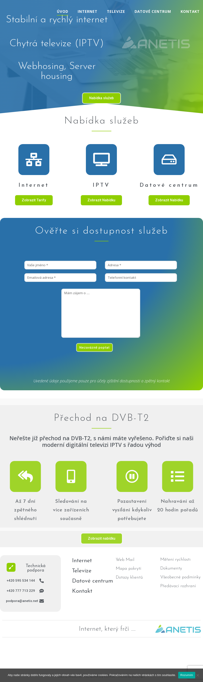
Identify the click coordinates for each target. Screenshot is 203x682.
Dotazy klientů (129, 577)
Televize (116, 11)
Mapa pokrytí (128, 568)
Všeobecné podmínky (180, 577)
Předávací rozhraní (178, 586)
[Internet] (33, 159)
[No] (197, 675)
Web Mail (125, 560)
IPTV (101, 185)
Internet (87, 11)
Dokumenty (171, 568)
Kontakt (190, 11)
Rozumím (186, 675)
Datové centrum (153, 11)
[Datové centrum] (169, 159)
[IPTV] (101, 159)
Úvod (62, 11)
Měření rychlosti (175, 559)
